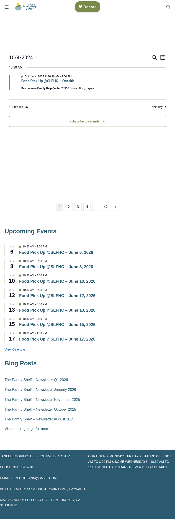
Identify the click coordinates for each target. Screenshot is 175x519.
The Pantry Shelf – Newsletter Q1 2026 (36, 380)
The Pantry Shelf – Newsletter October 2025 (40, 409)
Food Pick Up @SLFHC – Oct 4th (47, 81)
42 (106, 207)
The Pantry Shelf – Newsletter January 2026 (40, 390)
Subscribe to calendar (85, 121)
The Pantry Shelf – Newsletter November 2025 (42, 400)
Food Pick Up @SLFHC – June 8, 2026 (56, 267)
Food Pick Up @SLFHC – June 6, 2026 (56, 252)
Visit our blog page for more (27, 429)
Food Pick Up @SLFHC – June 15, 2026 (57, 324)
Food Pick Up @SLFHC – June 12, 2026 (57, 295)
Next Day (159, 107)
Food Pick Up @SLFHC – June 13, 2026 (57, 310)
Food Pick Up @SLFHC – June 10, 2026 (57, 281)
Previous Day (18, 107)
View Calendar (15, 349)
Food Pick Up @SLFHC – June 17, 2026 (57, 339)
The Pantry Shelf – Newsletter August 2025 (39, 419)
